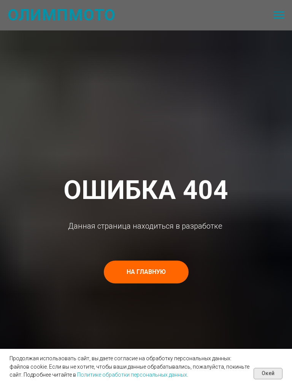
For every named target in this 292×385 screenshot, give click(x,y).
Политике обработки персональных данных (132, 375)
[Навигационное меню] (279, 15)
